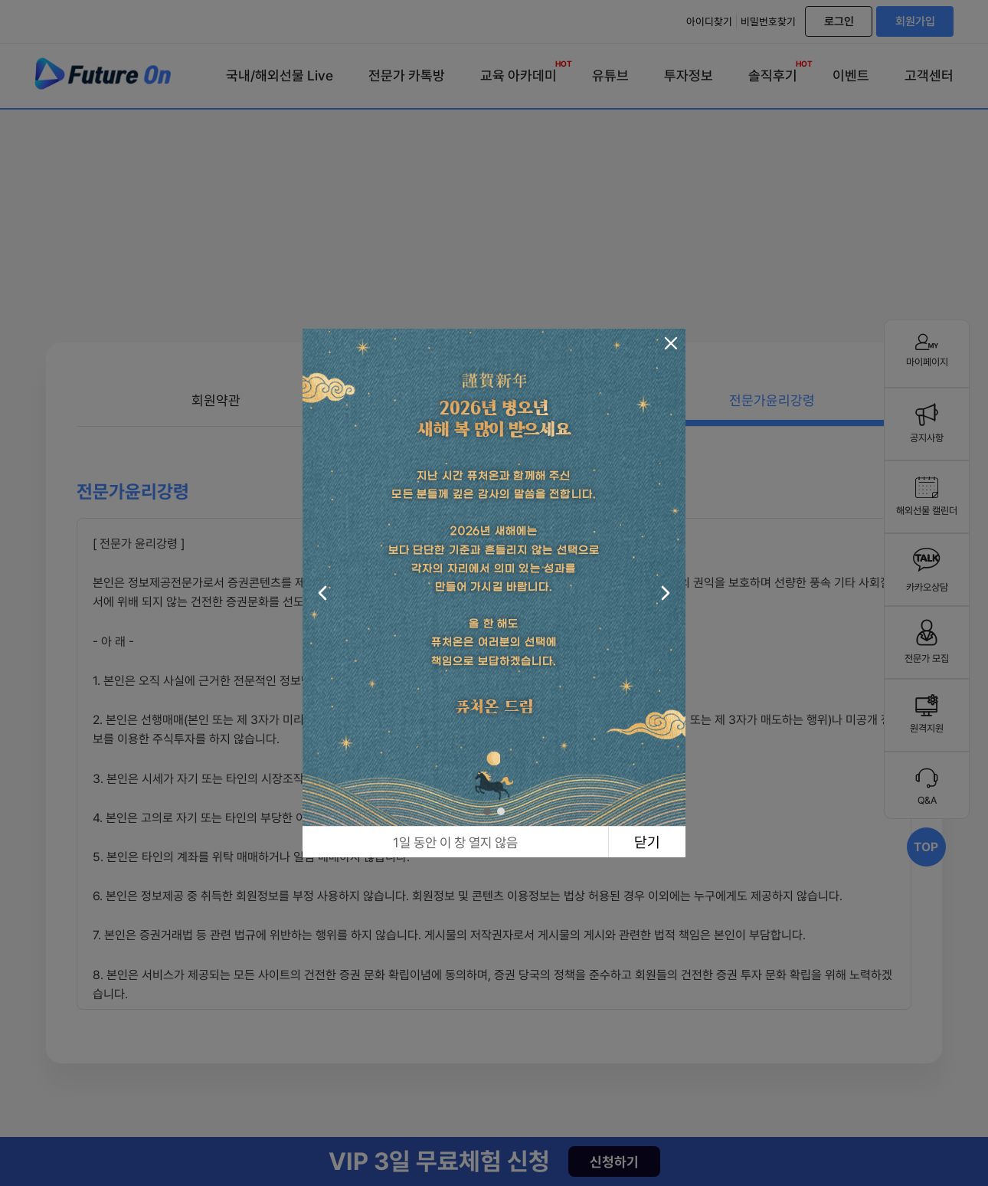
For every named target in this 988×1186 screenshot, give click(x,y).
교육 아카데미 (518, 72)
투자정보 (688, 75)
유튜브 (610, 75)
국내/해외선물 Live (279, 75)
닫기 (647, 842)
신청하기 (614, 1162)
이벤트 (851, 75)
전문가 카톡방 (406, 75)
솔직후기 (772, 72)
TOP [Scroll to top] (926, 847)
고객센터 (929, 75)
